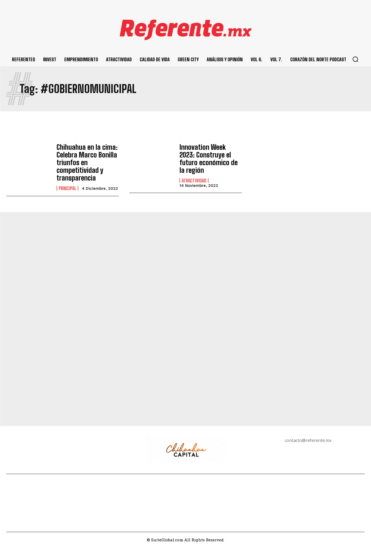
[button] (355, 59)
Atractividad (194, 171)
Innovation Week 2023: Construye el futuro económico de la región (208, 155)
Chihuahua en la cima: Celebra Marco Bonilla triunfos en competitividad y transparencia (84, 161)
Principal (67, 184)
